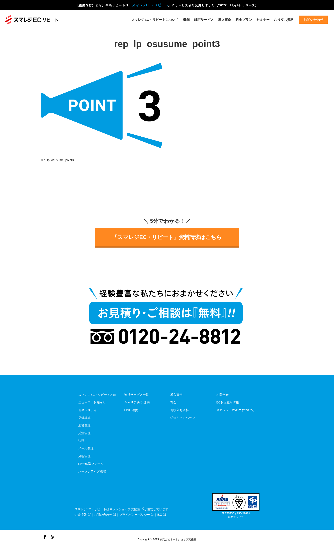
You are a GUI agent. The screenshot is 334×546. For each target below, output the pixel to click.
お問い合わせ (105, 514)
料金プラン (244, 19)
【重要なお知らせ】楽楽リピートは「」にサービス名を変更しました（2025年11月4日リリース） (167, 4)
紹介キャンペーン (182, 417)
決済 (81, 441)
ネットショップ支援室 (126, 509)
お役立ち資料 (284, 19)
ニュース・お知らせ (92, 402)
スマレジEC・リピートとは (97, 394)
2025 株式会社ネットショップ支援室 (174, 539)
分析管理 (84, 456)
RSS (52, 536)
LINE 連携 (131, 410)
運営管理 (84, 425)
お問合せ (222, 394)
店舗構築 (84, 417)
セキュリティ (87, 410)
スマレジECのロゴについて (235, 410)
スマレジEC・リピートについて (155, 19)
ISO (161, 514)
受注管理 (84, 433)
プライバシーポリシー (136, 514)
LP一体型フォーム (90, 464)
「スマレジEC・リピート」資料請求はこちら (167, 237)
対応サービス (204, 19)
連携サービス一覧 (136, 394)
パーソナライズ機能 (92, 471)
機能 (186, 19)
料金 (173, 402)
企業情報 (83, 514)
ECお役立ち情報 (227, 402)
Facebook (44, 536)
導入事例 (224, 19)
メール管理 (86, 448)
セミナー (263, 19)
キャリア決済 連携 (137, 402)
